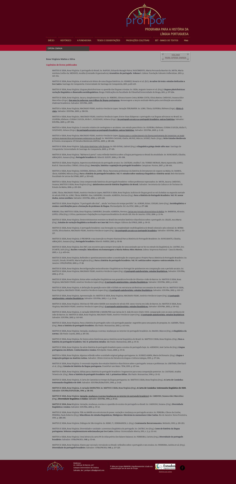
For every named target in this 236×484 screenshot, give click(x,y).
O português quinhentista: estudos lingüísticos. (146, 271)
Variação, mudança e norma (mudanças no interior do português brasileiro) (114, 396)
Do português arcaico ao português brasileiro (136, 230)
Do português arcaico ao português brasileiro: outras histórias (146, 119)
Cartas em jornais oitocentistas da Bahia (146, 211)
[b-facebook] (182, 467)
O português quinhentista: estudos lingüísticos (126, 282)
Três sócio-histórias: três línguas (94, 146)
